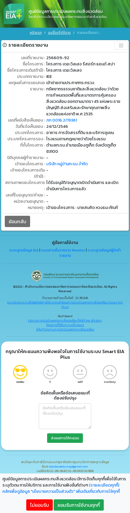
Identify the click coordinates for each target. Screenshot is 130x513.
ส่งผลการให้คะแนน (65, 436)
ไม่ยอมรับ (39, 505)
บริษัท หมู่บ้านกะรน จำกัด (67, 162)
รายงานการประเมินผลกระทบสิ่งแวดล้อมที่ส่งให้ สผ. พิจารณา (65, 319)
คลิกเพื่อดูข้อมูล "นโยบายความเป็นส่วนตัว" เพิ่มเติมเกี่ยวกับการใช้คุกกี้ (61, 491)
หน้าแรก (36, 32)
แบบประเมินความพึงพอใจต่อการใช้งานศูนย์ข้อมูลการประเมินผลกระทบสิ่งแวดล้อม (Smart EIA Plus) (65, 302)
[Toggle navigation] (121, 44)
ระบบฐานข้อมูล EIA (23, 248)
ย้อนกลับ (17, 219)
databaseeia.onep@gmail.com (68, 464)
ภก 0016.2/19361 (61, 118)
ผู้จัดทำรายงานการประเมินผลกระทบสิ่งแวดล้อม (65, 327)
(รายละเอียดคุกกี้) (104, 485)
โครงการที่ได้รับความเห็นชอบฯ (65, 323)
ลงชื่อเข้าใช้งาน (59, 32)
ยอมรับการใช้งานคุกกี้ (79, 505)
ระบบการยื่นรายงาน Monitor (63, 248)
